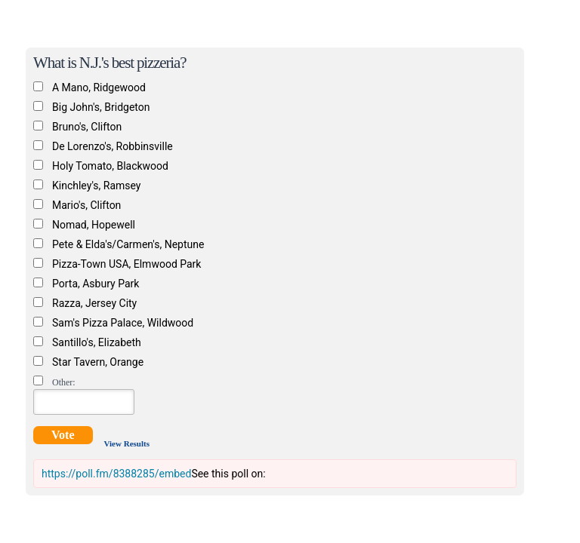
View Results (127, 443)
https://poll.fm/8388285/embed (116, 474)
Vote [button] (63, 434)
